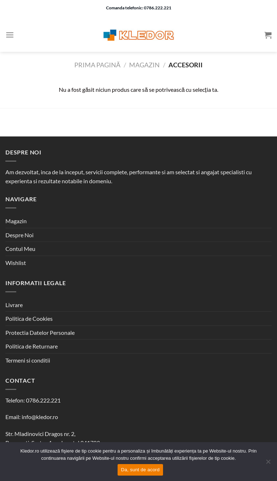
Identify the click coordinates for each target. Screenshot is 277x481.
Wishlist (15, 262)
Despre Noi (19, 234)
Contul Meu (20, 248)
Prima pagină (97, 65)
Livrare (14, 304)
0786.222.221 (43, 400)
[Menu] (9, 35)
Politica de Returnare (31, 346)
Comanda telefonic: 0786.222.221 (138, 7)
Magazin (144, 65)
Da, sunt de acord (140, 469)
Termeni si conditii (27, 360)
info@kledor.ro (40, 416)
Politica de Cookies (29, 318)
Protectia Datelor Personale (40, 332)
